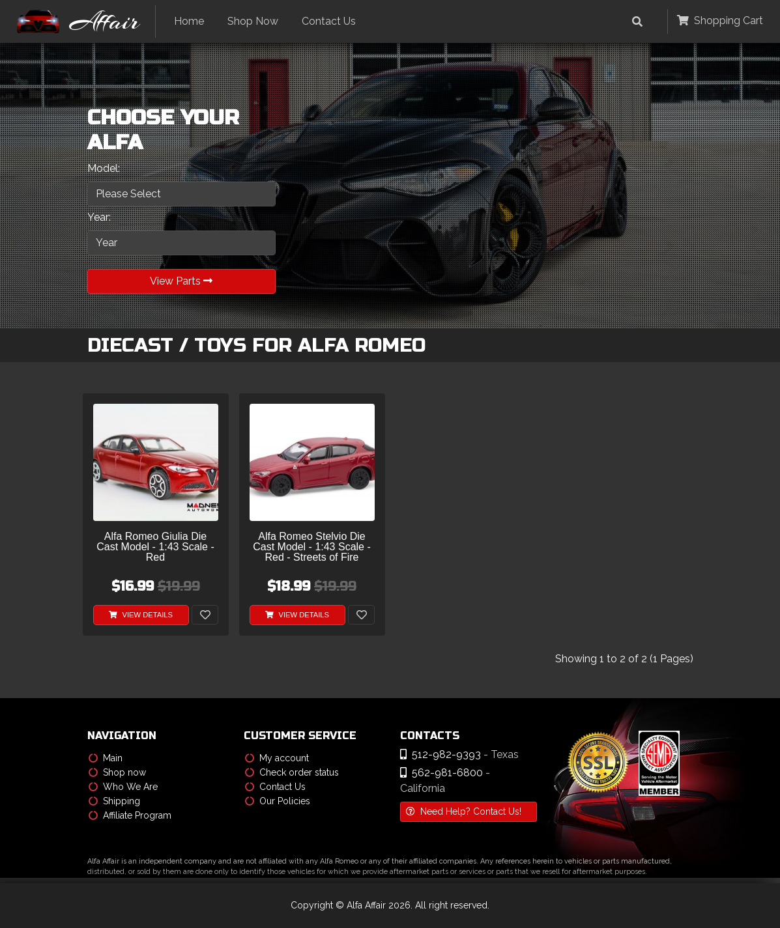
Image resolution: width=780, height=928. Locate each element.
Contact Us (329, 21)
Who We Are (123, 786)
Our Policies (277, 801)
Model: (103, 168)
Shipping (114, 801)
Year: (99, 217)
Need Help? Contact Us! (463, 811)
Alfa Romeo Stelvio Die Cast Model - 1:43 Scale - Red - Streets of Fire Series (312, 547)
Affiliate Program (130, 815)
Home (189, 21)
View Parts (181, 281)
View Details (141, 615)
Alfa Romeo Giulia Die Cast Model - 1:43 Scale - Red (155, 547)
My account (277, 758)
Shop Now (252, 21)
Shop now (117, 772)
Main (106, 758)
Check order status (292, 772)
